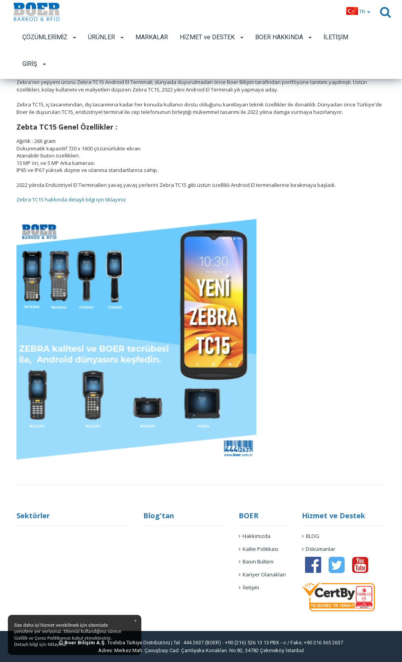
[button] (358, 11)
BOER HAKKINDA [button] (283, 37)
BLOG (310, 535)
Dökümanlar (318, 548)
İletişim (249, 587)
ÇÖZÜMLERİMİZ (49, 37)
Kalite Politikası (258, 548)
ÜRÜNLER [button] (106, 37)
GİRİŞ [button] (34, 64)
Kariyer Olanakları (262, 574)
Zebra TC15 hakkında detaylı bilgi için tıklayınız (71, 199)
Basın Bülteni (256, 561)
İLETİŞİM (335, 37)
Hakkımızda (254, 535)
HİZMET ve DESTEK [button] (211, 37)
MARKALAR (151, 37)
